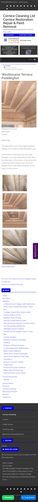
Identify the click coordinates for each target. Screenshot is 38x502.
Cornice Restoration (10, 377)
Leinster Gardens (10, 337)
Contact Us (7, 397)
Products (6, 386)
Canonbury (8, 359)
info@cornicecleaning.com (14, 434)
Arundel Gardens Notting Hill (14, 326)
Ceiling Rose (8, 365)
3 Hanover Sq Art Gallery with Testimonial (19, 304)
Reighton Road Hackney (12, 318)
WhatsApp (8, 498)
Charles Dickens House (12, 315)
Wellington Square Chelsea (14, 329)
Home (5, 296)
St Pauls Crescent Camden (14, 362)
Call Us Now (29, 498)
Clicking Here (14, 477)
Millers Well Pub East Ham (13, 370)
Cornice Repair (8, 383)
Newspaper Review (10, 392)
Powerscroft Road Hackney (14, 345)
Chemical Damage (9, 389)
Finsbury (7, 343)
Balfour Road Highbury (12, 351)
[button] (31, 59)
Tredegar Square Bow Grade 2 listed (17, 312)
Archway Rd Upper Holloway (14, 367)
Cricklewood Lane (16, 284)
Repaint (6, 380)
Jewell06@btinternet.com (10, 2)
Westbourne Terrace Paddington (16, 354)
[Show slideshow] (8, 267)
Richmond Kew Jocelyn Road (14, 373)
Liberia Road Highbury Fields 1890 (16, 356)
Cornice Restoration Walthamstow (16, 348)
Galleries (6, 301)
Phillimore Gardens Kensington (15, 340)
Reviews (6, 394)
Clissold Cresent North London (15, 321)
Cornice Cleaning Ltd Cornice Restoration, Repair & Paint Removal (19, 21)
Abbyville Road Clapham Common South (19, 323)
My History (7, 298)
